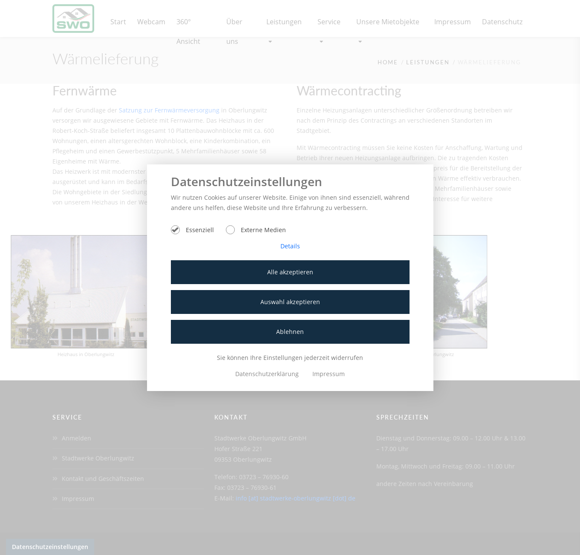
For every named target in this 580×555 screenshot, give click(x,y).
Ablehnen (290, 332)
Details (290, 246)
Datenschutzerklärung (267, 374)
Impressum (328, 374)
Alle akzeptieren (290, 272)
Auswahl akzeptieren (290, 302)
